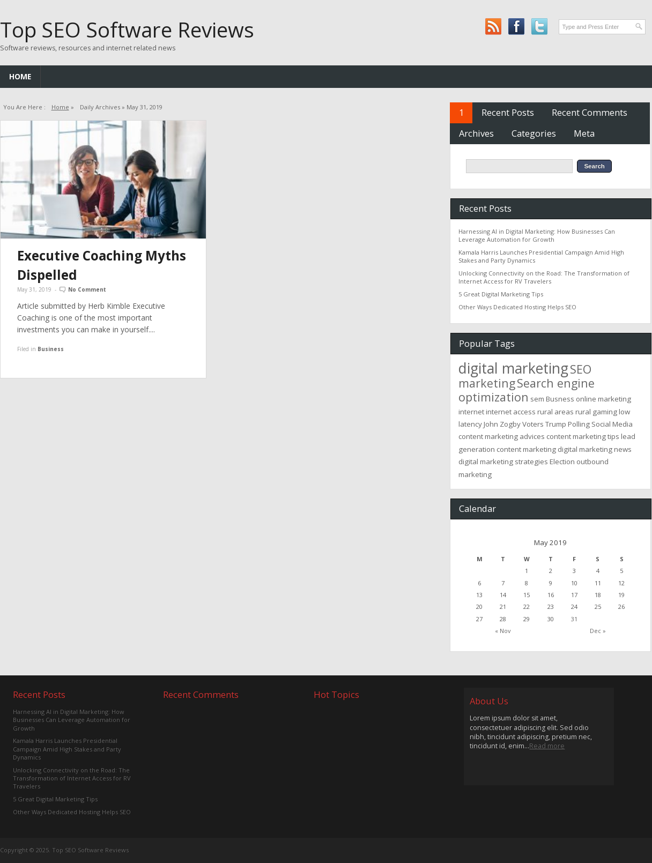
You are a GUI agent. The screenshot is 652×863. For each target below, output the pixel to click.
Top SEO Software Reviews (127, 29)
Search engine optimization (526, 390)
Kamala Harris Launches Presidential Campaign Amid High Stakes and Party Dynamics (67, 748)
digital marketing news (595, 449)
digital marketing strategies (503, 461)
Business (51, 349)
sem (537, 399)
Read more (547, 745)
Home (20, 76)
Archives (476, 133)
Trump (555, 424)
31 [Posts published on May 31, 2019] (574, 619)
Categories (534, 133)
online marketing (603, 399)
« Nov (503, 631)
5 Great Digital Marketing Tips (500, 294)
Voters (533, 424)
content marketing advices (501, 436)
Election (562, 461)
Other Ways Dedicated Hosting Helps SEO (517, 307)
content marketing (526, 449)
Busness (560, 399)
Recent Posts (507, 112)
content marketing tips (582, 436)
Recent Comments (589, 112)
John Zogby (502, 424)
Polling (579, 424)
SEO (580, 369)
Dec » (598, 631)
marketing (486, 383)
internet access (511, 411)
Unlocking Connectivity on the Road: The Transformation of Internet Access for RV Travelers (543, 277)
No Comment (87, 289)
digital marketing (513, 368)
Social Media (612, 424)
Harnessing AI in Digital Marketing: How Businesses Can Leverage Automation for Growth (536, 235)
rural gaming (596, 411)
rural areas (555, 411)
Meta (584, 133)
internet (471, 411)
